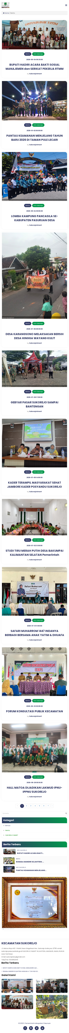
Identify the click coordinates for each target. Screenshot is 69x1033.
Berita (28, 54)
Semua (7, 825)
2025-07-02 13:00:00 (34, 546)
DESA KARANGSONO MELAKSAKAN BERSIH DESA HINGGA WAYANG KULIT (35, 336)
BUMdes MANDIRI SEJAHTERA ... (30, 862)
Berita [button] (7, 830)
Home (6, 13)
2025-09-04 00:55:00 (34, 211)
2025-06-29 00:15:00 (34, 783)
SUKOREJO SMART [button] (11, 835)
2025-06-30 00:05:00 (34, 706)
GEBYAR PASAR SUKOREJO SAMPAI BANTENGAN (34, 404)
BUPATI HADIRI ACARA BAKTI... (30, 853)
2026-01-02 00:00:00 (34, 131)
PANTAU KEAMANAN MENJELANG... (31, 870)
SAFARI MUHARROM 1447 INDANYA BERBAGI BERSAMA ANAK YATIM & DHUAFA (34, 635)
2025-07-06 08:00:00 (34, 329)
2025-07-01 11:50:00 (34, 626)
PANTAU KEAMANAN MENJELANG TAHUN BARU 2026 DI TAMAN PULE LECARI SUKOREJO (34, 140)
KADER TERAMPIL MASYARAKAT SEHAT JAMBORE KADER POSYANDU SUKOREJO (34, 485)
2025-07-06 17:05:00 (34, 397)
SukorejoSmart (35, 74)
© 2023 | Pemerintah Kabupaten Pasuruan (34, 1023)
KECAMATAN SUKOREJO (19, 943)
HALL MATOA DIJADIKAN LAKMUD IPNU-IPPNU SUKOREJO (34, 790)
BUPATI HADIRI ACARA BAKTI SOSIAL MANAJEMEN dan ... (19, 968)
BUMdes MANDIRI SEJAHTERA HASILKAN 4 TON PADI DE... (20, 971)
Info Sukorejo (38, 54)
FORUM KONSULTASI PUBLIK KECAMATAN (34, 711)
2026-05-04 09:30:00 (34, 60)
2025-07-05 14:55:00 (34, 477)
